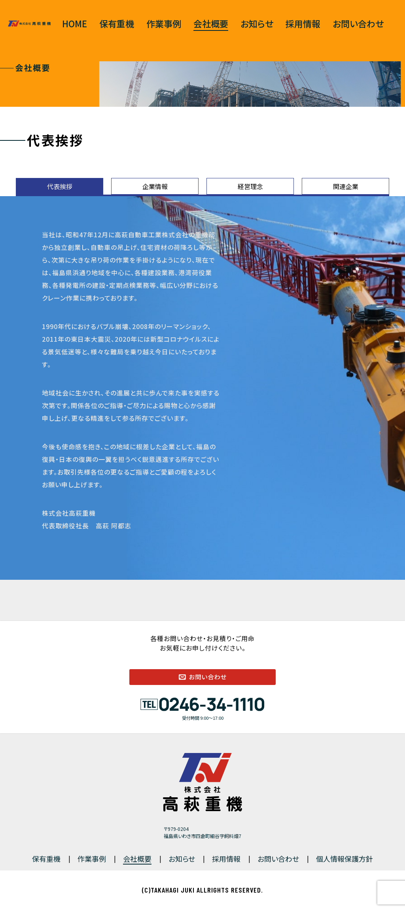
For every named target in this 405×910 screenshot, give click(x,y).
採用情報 (303, 23)
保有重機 (116, 23)
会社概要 (210, 23)
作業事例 (163, 23)
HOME (74, 23)
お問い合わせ (358, 23)
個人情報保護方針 (344, 858)
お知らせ (256, 23)
